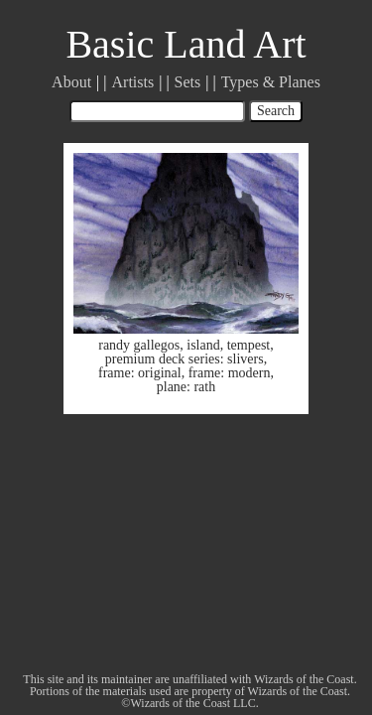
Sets (188, 81)
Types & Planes (270, 81)
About (71, 81)
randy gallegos (139, 345)
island (202, 345)
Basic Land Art (185, 44)
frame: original (140, 372)
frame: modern (229, 372)
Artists (133, 81)
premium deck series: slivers (184, 359)
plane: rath (186, 386)
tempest (249, 345)
